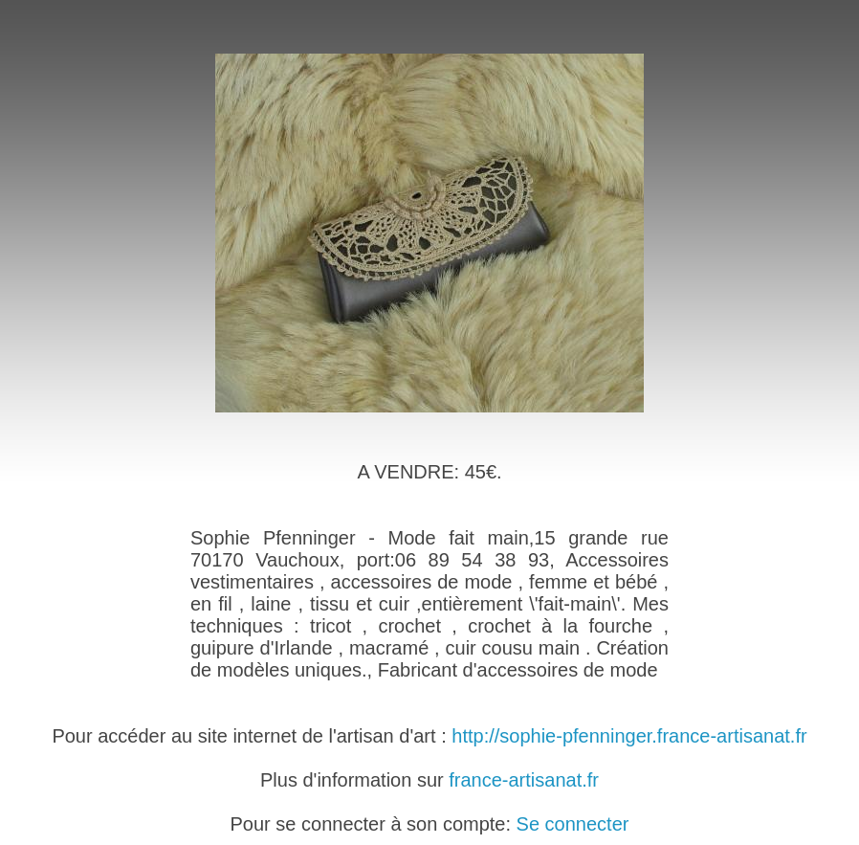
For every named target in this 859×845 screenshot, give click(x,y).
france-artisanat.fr (524, 779)
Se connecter (573, 823)
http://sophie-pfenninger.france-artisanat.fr (629, 735)
